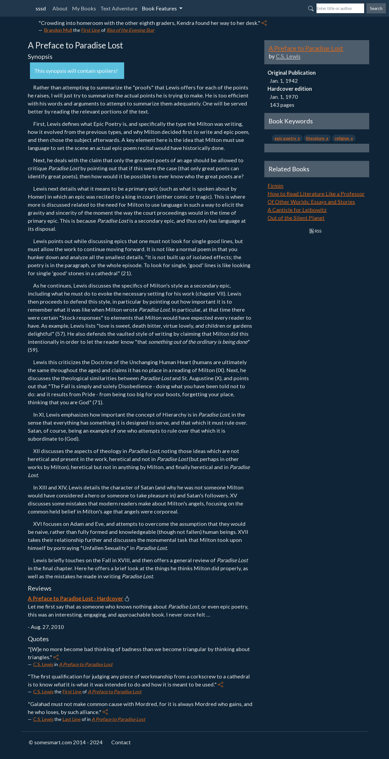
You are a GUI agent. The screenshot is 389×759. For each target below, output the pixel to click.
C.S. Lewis (43, 664)
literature (316, 138)
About (60, 8)
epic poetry (286, 138)
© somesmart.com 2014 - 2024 (66, 742)
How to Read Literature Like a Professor (316, 193)
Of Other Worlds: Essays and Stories (311, 201)
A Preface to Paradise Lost (86, 664)
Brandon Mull (58, 30)
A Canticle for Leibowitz (297, 209)
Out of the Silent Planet (296, 217)
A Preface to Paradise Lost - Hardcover (75, 598)
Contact (121, 742)
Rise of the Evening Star (130, 30)
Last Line (71, 719)
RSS (316, 230)
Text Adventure (119, 8)
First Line (90, 30)
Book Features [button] (160, 8)
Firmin (275, 185)
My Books (84, 8)
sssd (41, 8)
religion (343, 138)
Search (376, 8)
